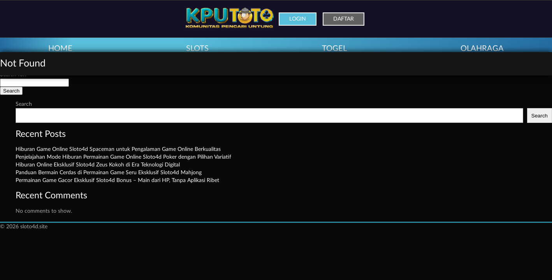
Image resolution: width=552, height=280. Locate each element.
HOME (60, 48)
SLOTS (197, 48)
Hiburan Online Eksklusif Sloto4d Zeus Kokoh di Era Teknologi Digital (98, 165)
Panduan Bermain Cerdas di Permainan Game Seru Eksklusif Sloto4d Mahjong (109, 172)
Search (24, 104)
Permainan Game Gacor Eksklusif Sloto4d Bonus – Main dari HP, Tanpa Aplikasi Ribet (117, 180)
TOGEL (334, 48)
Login (297, 19)
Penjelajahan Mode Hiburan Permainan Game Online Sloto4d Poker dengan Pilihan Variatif (123, 157)
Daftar (343, 19)
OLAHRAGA (482, 48)
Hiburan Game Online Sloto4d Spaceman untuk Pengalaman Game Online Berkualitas (118, 149)
